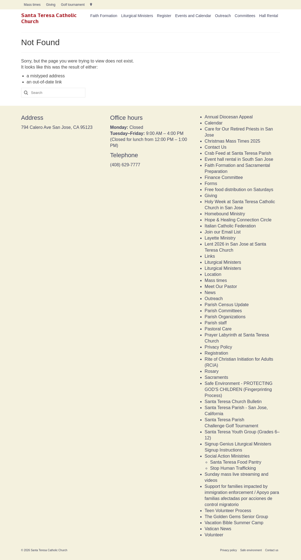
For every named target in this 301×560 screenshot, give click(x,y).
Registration (216, 353)
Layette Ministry (220, 238)
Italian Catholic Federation (230, 226)
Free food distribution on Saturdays (239, 189)
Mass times (216, 280)
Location (213, 274)
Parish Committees (223, 310)
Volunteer (214, 534)
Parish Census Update (227, 304)
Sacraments (216, 377)
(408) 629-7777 (125, 164)
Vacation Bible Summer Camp (234, 522)
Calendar (214, 123)
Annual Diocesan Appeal (229, 117)
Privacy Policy (218, 347)
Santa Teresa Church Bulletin (233, 401)
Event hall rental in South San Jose (239, 159)
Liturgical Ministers (223, 262)
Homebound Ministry (225, 213)
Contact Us (215, 147)
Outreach (214, 298)
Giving (211, 195)
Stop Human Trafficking (233, 468)
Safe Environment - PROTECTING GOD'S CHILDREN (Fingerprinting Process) (238, 389)
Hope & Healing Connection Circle (238, 220)
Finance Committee (224, 177)
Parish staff (216, 322)
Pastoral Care (218, 329)
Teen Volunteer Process (228, 510)
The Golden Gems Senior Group (236, 516)
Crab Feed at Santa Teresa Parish (238, 153)
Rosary (212, 371)
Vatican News (218, 528)
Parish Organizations (225, 316)
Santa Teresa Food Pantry (235, 462)
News (210, 292)
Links (210, 256)
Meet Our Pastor (221, 286)
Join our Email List (223, 232)
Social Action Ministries (227, 456)
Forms (211, 183)
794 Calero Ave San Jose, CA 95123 (57, 127)
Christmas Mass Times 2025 (232, 141)
